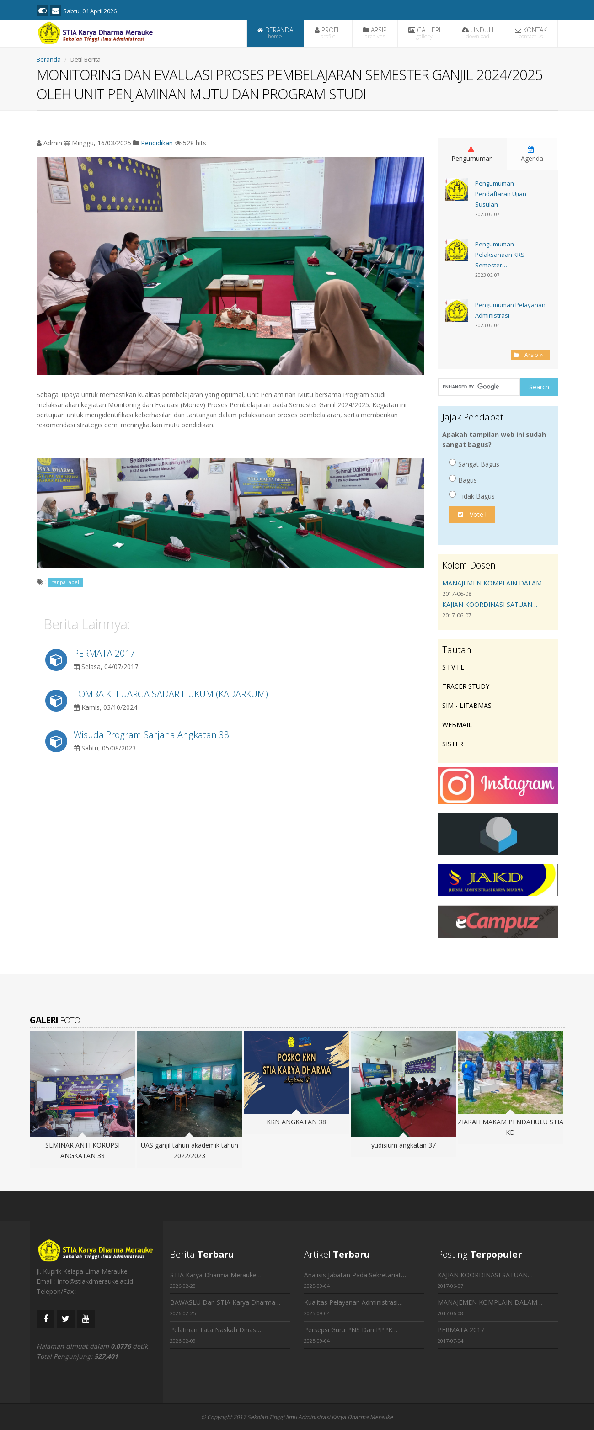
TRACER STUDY (465, 686)
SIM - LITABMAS (467, 705)
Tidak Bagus (472, 495)
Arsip (530, 355)
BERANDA (275, 33)
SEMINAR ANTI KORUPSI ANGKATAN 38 (82, 1150)
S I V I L (453, 667)
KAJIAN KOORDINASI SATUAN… (489, 604)
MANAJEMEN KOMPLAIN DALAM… (494, 583)
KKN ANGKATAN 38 (296, 1121)
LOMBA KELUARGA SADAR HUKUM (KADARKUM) (171, 694)
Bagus (463, 479)
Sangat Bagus (474, 463)
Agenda (532, 154)
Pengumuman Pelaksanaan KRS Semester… (499, 254)
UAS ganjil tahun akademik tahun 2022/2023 (189, 1150)
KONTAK (531, 33)
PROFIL (328, 33)
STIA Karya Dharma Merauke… (216, 1275)
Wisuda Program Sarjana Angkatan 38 (151, 734)
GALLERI (424, 33)
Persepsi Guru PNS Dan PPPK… (350, 1329)
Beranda (49, 59)
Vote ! (472, 514)
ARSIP (375, 33)
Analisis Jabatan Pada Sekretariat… (355, 1275)
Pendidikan (157, 142)
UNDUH (477, 33)
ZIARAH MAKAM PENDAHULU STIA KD (510, 1127)
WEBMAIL (457, 724)
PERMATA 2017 (104, 653)
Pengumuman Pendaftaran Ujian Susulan (500, 193)
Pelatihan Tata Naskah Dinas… (215, 1329)
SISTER (452, 743)
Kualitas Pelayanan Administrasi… (353, 1302)
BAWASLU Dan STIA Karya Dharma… (225, 1302)
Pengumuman (472, 154)
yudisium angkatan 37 (403, 1145)
